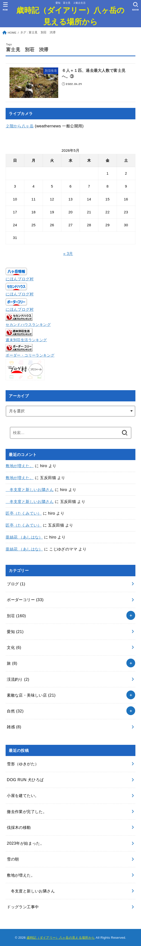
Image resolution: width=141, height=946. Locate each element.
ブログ (16, 584)
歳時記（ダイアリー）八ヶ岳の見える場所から (70, 15)
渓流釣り (18, 679)
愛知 (15, 631)
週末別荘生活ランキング (26, 340)
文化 (14, 647)
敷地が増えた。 (20, 466)
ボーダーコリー (25, 599)
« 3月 (68, 253)
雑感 (14, 727)
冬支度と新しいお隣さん (30, 489)
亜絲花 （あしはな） (24, 537)
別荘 (16, 616)
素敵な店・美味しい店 (31, 695)
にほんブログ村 (20, 279)
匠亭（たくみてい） (24, 513)
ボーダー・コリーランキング (30, 355)
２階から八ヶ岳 (20, 126)
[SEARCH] (135, 6)
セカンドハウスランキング (28, 325)
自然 (15, 711)
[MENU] (5, 6)
